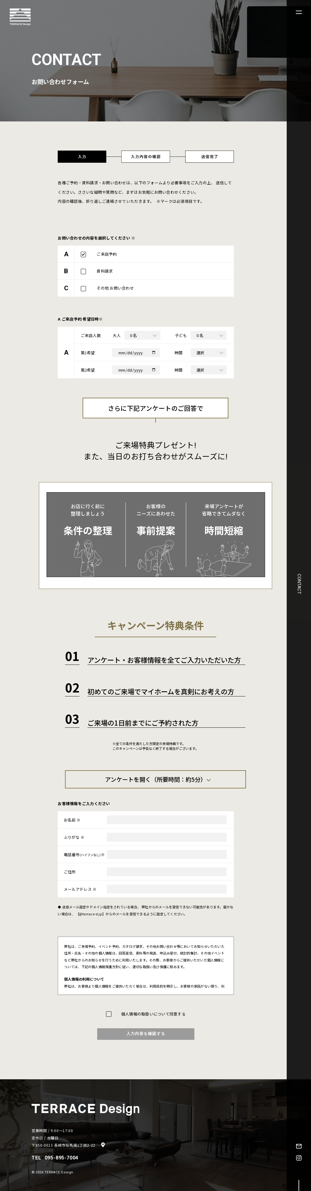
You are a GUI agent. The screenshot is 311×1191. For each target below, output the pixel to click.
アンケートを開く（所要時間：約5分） (155, 779)
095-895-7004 (62, 1158)
